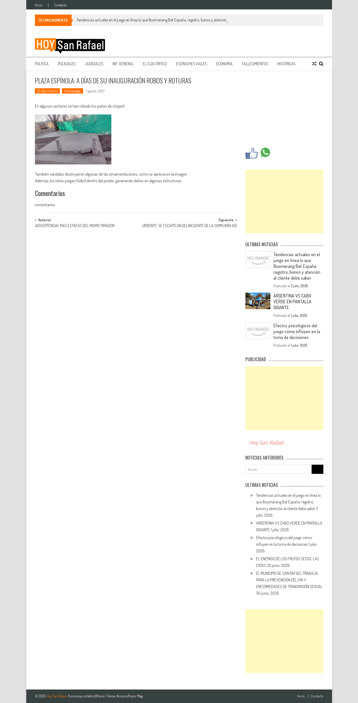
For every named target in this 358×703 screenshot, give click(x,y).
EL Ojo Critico (155, 63)
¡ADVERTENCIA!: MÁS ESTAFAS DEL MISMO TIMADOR (74, 226)
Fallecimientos (255, 63)
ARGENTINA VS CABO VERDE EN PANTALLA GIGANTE (292, 301)
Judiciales (94, 63)
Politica (42, 63)
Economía (224, 63)
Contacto (60, 5)
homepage (72, 90)
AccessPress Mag (129, 696)
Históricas (286, 63)
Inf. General (123, 63)
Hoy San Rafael (266, 442)
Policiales (67, 63)
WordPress (96, 696)
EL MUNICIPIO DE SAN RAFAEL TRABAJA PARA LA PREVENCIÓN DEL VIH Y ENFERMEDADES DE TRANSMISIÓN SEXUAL (289, 580)
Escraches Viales (191, 63)
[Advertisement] (284, 201)
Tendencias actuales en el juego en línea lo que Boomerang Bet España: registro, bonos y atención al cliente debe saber (168, 19)
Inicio (38, 5)
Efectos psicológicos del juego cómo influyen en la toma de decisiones (296, 331)
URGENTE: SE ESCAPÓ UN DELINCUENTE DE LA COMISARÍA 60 (189, 226)
